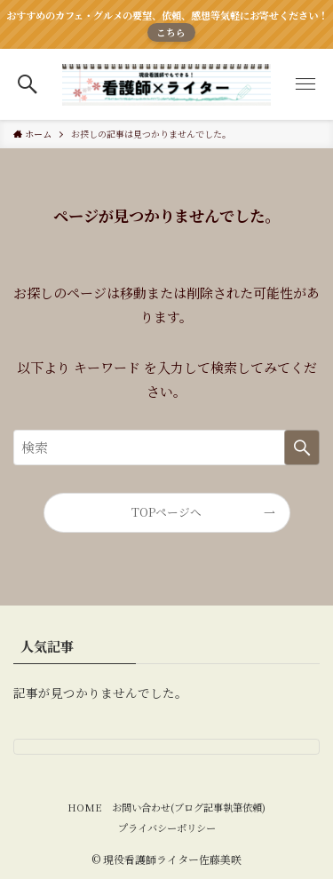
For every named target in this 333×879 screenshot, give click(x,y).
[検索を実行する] (302, 447)
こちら (171, 32)
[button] (28, 84)
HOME (84, 807)
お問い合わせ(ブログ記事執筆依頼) (189, 807)
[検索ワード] (166, 447)
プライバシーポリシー (167, 827)
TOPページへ (166, 511)
